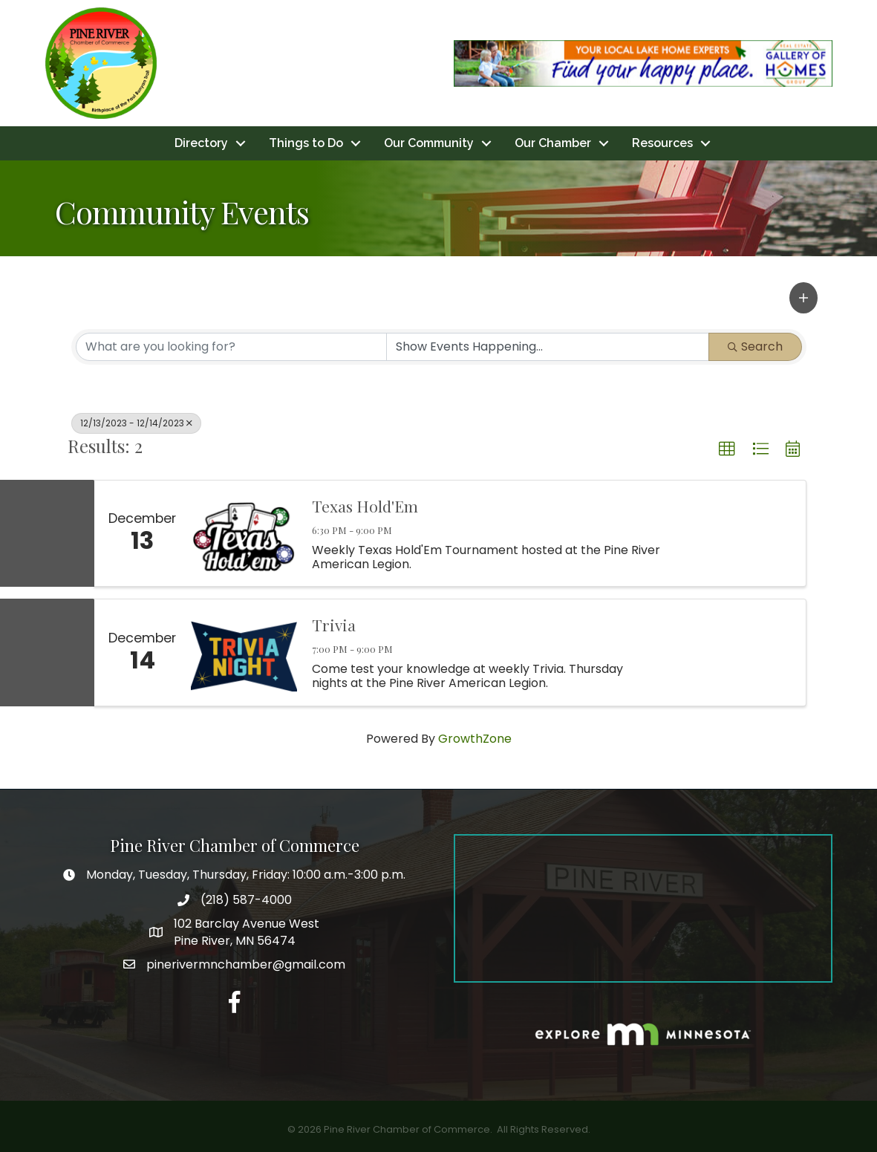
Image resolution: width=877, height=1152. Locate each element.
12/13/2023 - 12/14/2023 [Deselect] (136, 423)
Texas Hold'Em (365, 505)
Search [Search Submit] (755, 346)
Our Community (429, 143)
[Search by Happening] (547, 347)
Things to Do (306, 143)
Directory (201, 143)
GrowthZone (475, 738)
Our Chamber (553, 143)
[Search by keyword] (231, 347)
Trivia (334, 624)
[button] (803, 297)
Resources (662, 143)
